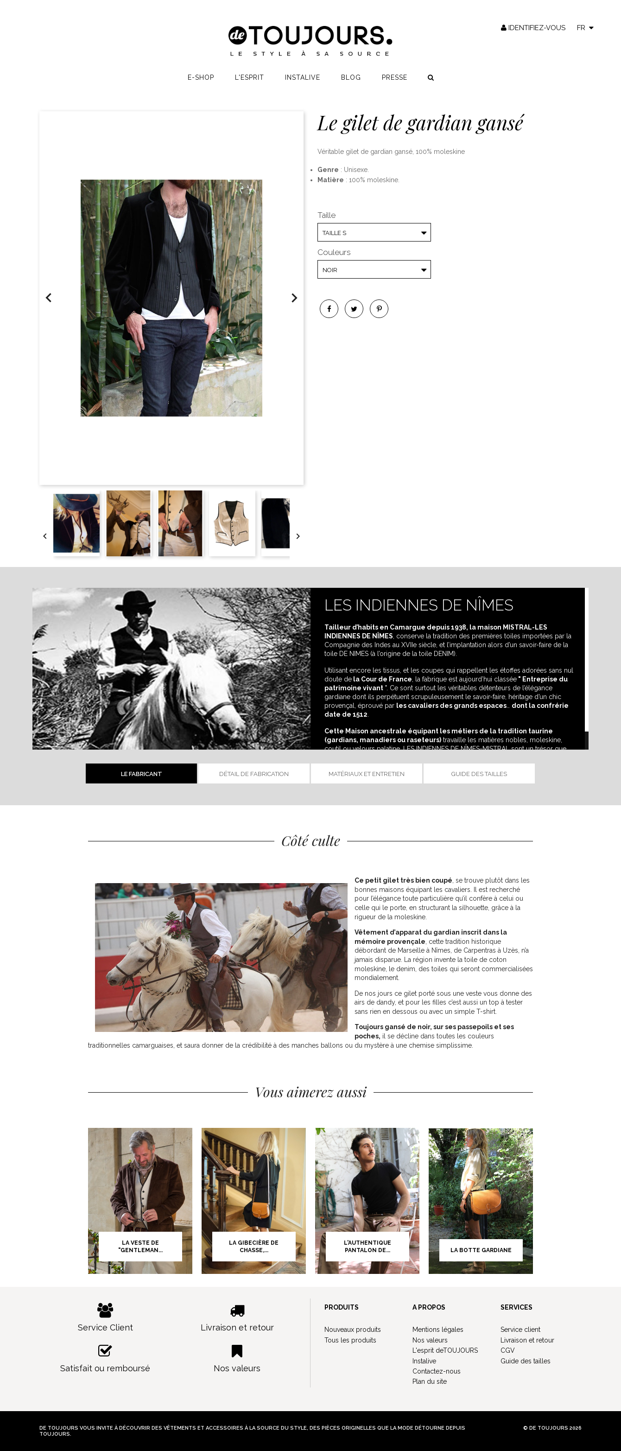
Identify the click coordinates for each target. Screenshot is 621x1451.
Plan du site (429, 1381)
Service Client (105, 1317)
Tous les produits (350, 1340)
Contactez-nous (436, 1371)
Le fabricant (141, 773)
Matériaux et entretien (367, 773)
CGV (508, 1350)
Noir (330, 270)
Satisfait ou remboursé (105, 1358)
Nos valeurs (237, 1358)
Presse (394, 79)
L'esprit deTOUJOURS (445, 1350)
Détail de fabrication (254, 773)
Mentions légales (437, 1329)
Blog (351, 79)
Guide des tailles (479, 773)
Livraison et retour (237, 1317)
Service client (520, 1329)
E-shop (201, 79)
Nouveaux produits (352, 1329)
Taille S (334, 232)
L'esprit (249, 79)
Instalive (302, 79)
